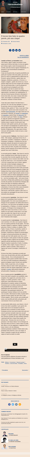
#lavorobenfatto (15, 4)
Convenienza (12, 362)
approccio (21, 115)
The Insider (12, 446)
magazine (6, 115)
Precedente (4, 370)
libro (21, 117)
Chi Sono (8, 11)
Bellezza (7, 362)
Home (2, 11)
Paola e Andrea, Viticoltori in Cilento (8, 390)
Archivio (15, 11)
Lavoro (9, 43)
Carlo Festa (13, 448)
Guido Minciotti (14, 435)
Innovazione (5, 43)
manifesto (25, 113)
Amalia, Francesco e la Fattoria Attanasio (10, 386)
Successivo (25, 370)
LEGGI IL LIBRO (24, 55)
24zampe (11, 433)
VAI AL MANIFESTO (23, 57)
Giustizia (7, 363)
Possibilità (20, 363)
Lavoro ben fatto (13, 363)
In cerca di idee (13, 440)
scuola (9, 269)
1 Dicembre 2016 (5, 41)
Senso (25, 363)
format (18, 113)
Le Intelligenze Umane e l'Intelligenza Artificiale (11, 395)
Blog (15, 2)
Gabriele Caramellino (15, 441)
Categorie (23, 11)
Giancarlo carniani (20, 362)
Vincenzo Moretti (16, 7)
